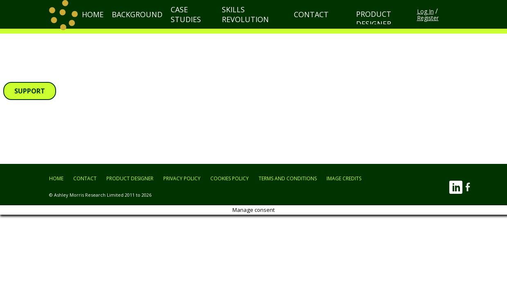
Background (156, 22)
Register (447, 22)
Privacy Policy (182, 178)
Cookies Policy (229, 178)
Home (119, 22)
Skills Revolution (260, 22)
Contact (310, 22)
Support (29, 90)
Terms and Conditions (288, 178)
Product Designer (369, 21)
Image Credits (344, 178)
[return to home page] (63, 22)
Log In (422, 22)
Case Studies (204, 22)
